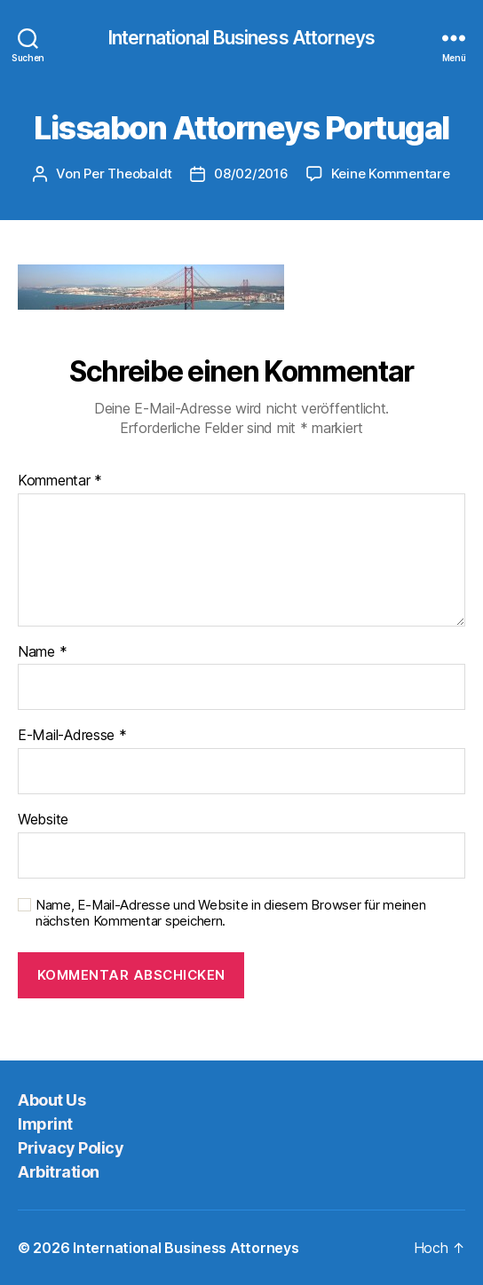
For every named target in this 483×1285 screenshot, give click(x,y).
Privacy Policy (70, 1148)
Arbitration (58, 1172)
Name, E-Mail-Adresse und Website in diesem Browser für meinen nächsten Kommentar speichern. (231, 913)
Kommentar (60, 481)
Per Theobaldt (127, 173)
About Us (51, 1100)
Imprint (45, 1124)
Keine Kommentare (390, 173)
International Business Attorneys (241, 37)
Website (43, 820)
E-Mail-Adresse (72, 736)
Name (42, 652)
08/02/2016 (251, 173)
